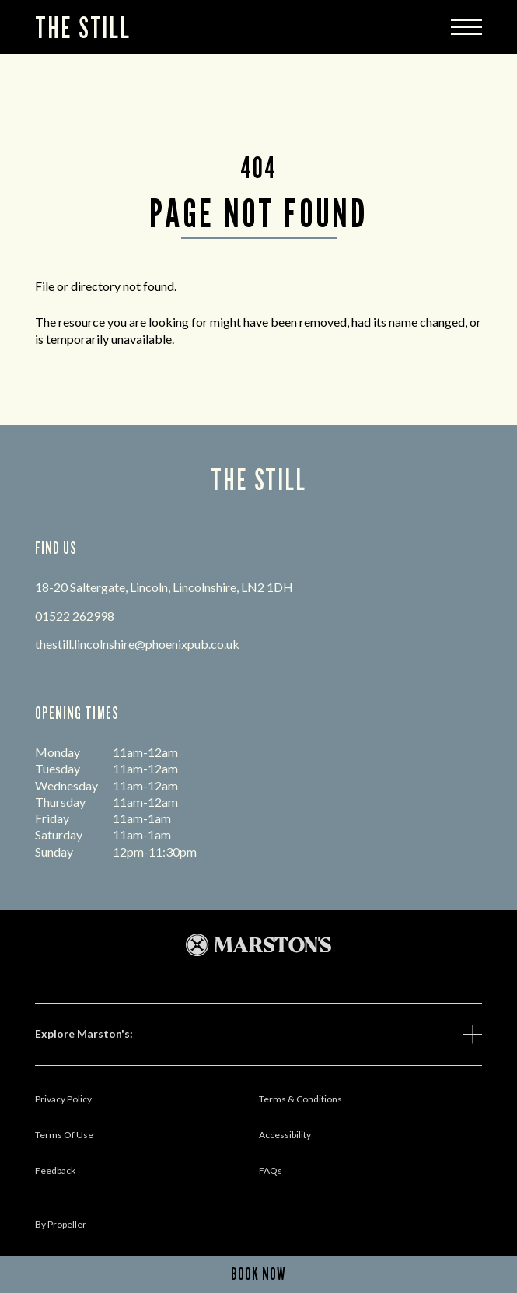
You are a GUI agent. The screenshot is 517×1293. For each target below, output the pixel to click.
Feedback (55, 1170)
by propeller (60, 1224)
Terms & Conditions (300, 1099)
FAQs (270, 1170)
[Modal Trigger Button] (466, 27)
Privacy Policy (63, 1099)
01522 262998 (74, 615)
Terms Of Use (64, 1135)
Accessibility (285, 1135)
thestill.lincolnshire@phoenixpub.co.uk (137, 643)
